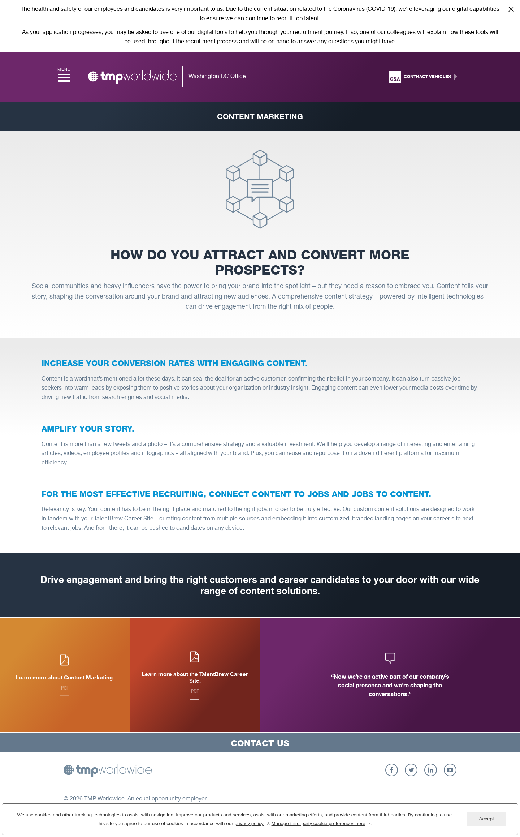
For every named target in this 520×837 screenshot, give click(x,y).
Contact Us (260, 743)
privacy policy (251, 822)
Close (511, 9)
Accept (486, 818)
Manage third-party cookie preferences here (321, 822)
